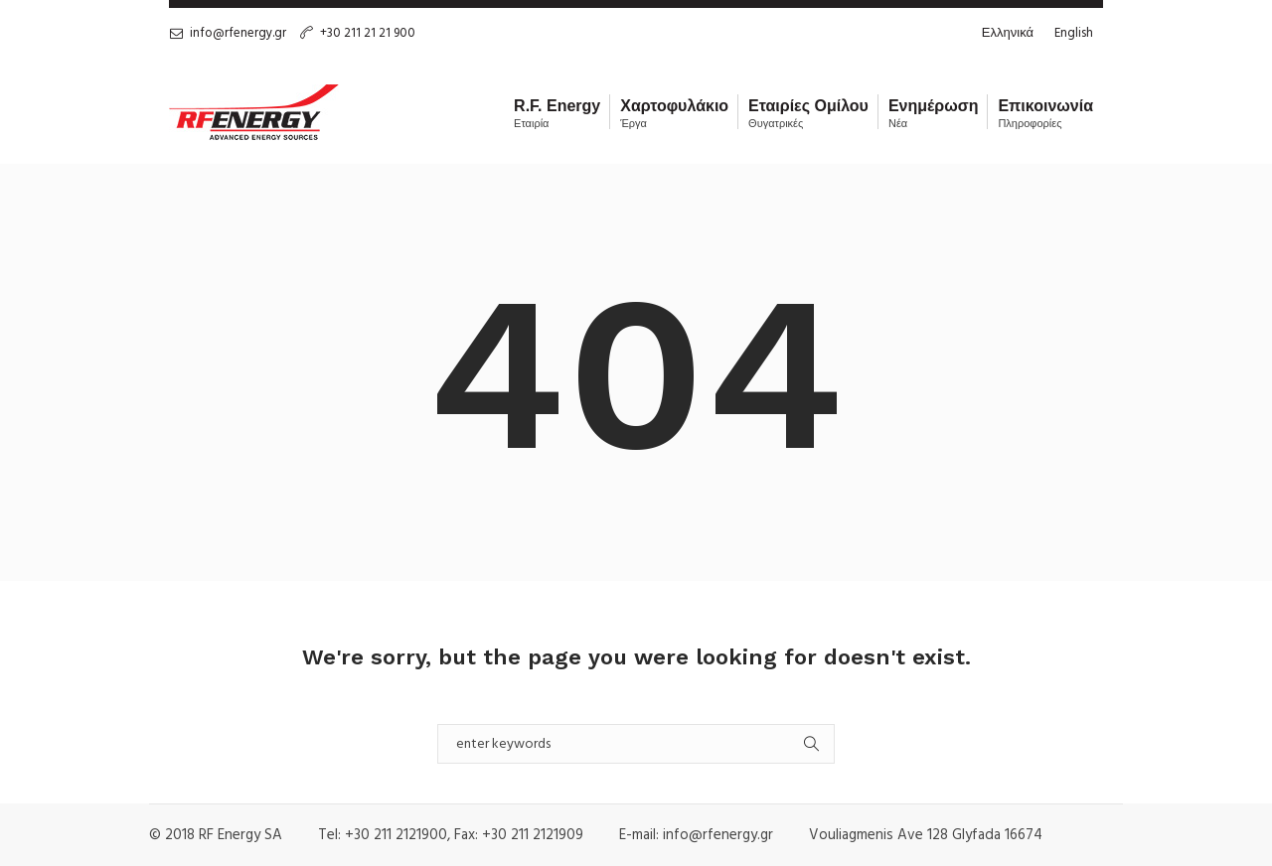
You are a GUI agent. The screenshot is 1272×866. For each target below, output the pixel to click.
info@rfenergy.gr (238, 33)
